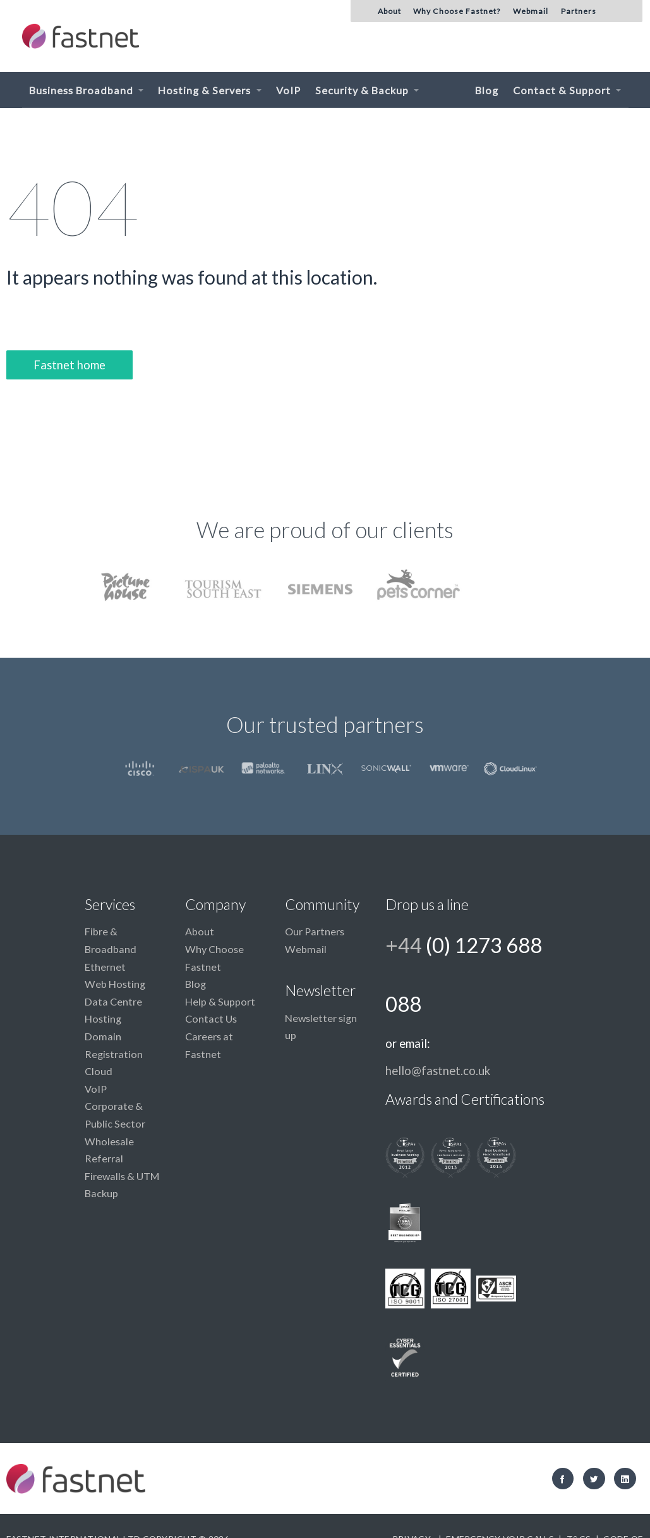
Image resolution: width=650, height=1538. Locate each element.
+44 (463, 974)
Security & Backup (363, 90)
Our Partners (314, 932)
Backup (101, 1194)
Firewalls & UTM (122, 1176)
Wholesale (109, 1141)
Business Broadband (82, 90)
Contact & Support (563, 90)
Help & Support (220, 1001)
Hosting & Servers (205, 90)
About (199, 932)
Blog (486, 90)
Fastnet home (69, 365)
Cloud (98, 1071)
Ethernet (105, 967)
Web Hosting (115, 984)
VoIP (288, 90)
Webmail (306, 949)
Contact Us (211, 1019)
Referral (104, 1158)
